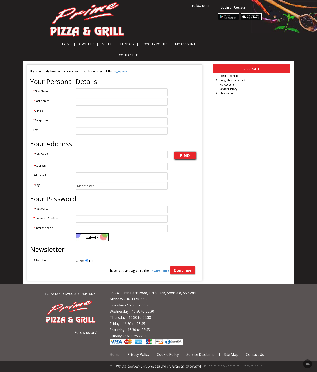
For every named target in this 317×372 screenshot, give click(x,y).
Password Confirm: (46, 218)
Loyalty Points (155, 44)
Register (240, 7)
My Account (185, 44)
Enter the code (43, 228)
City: (36, 185)
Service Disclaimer (201, 354)
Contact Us (128, 55)
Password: (40, 208)
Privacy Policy (138, 354)
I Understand (193, 366)
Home (66, 44)
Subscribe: (39, 260)
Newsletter (226, 93)
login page (120, 71)
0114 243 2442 (84, 294)
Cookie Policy (168, 354)
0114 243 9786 (61, 294)
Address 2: (40, 175)
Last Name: (41, 101)
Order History (228, 89)
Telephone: (41, 120)
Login (225, 7)
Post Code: (41, 153)
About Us (86, 44)
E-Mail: (38, 111)
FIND (185, 155)
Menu (106, 44)
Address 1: (40, 166)
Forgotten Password (232, 80)
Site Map (231, 354)
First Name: (41, 91)
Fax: (35, 130)
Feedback (126, 44)
